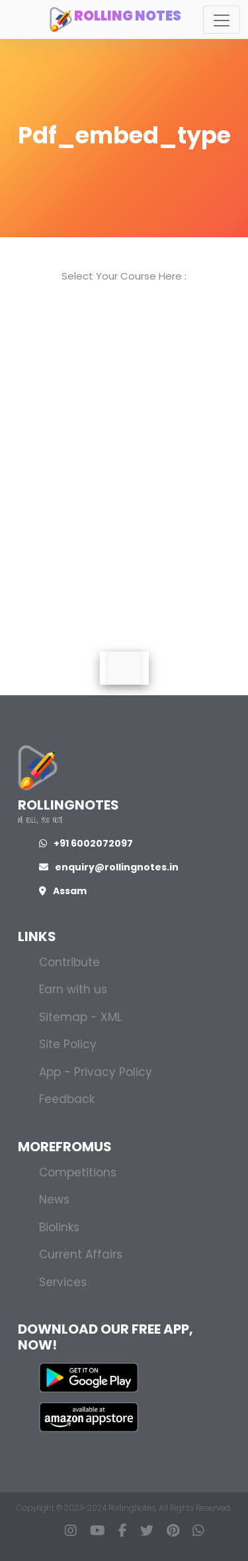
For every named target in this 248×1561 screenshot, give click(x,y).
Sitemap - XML (80, 1017)
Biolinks (59, 1227)
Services (63, 1282)
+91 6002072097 (86, 843)
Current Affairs (80, 1254)
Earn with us (73, 989)
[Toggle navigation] (221, 19)
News (54, 1199)
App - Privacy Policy (95, 1072)
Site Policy (68, 1044)
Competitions (77, 1172)
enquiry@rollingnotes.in (109, 867)
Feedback (67, 1099)
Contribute (69, 962)
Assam (63, 890)
